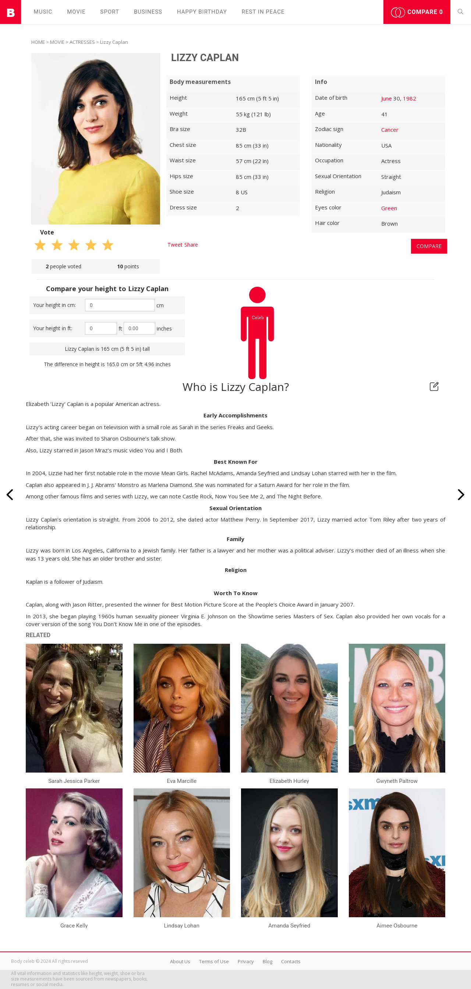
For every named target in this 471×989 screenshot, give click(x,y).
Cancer (390, 129)
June (386, 98)
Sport (109, 11)
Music (43, 11)
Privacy (246, 961)
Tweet (175, 244)
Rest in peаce (263, 11)
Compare (417, 12)
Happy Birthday (202, 11)
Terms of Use (214, 961)
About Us (180, 961)
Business (148, 11)
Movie (76, 11)
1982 (409, 98)
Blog (267, 961)
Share (191, 244)
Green (389, 208)
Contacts (291, 961)
